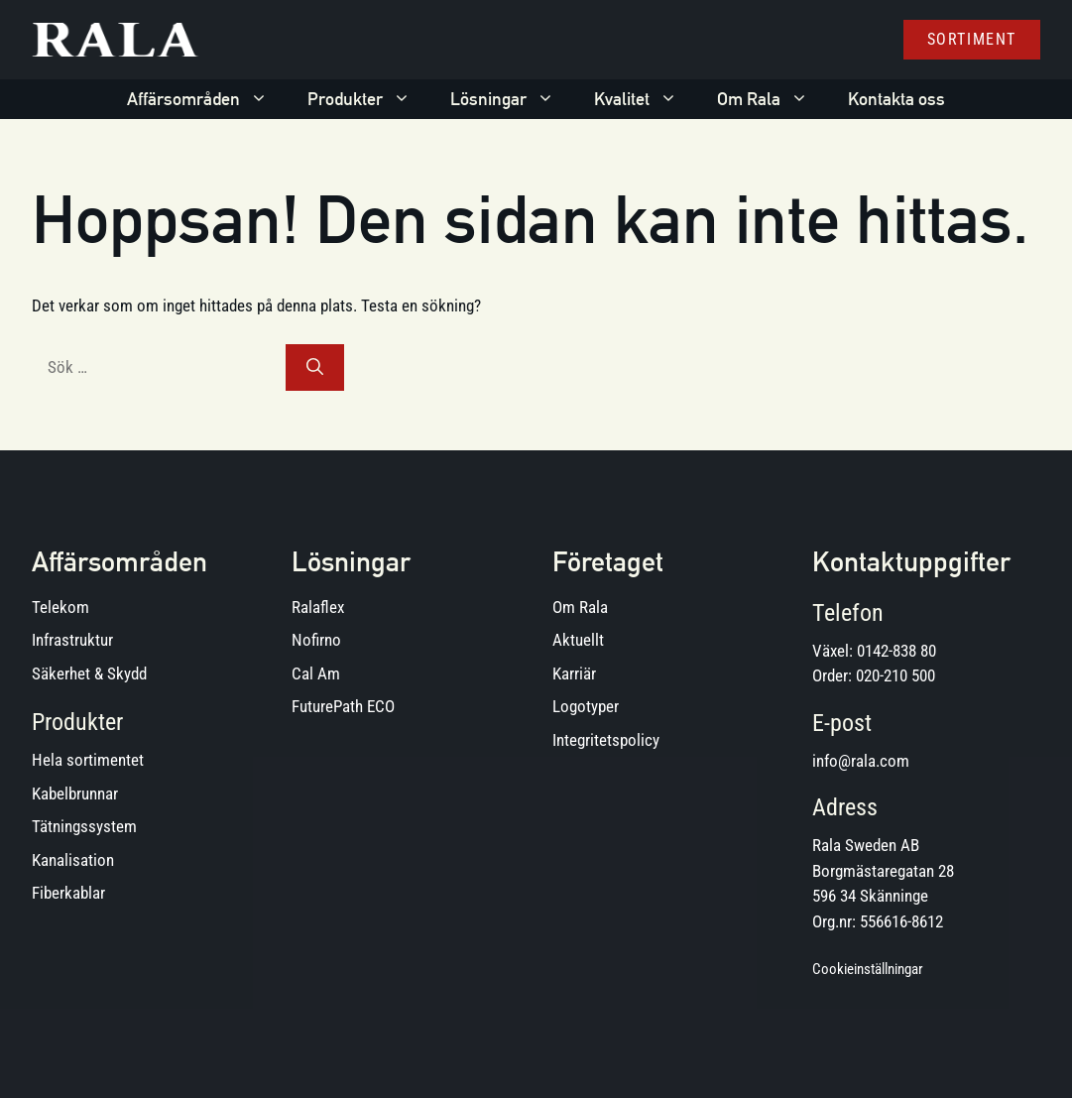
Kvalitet (645, 99)
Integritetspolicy (605, 740)
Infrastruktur (72, 640)
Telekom (60, 607)
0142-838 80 (896, 651)
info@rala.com (860, 761)
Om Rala (772, 99)
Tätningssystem (84, 826)
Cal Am (316, 673)
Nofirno (316, 640)
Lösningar (512, 99)
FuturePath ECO (343, 706)
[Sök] (315, 368)
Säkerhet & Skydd (89, 673)
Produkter (368, 99)
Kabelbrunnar (75, 793)
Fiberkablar (68, 893)
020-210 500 (895, 675)
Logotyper (585, 706)
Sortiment (971, 39)
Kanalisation (73, 860)
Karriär (574, 673)
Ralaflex (318, 607)
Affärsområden (207, 99)
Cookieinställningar (867, 969)
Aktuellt (578, 640)
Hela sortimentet (88, 760)
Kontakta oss (896, 98)
